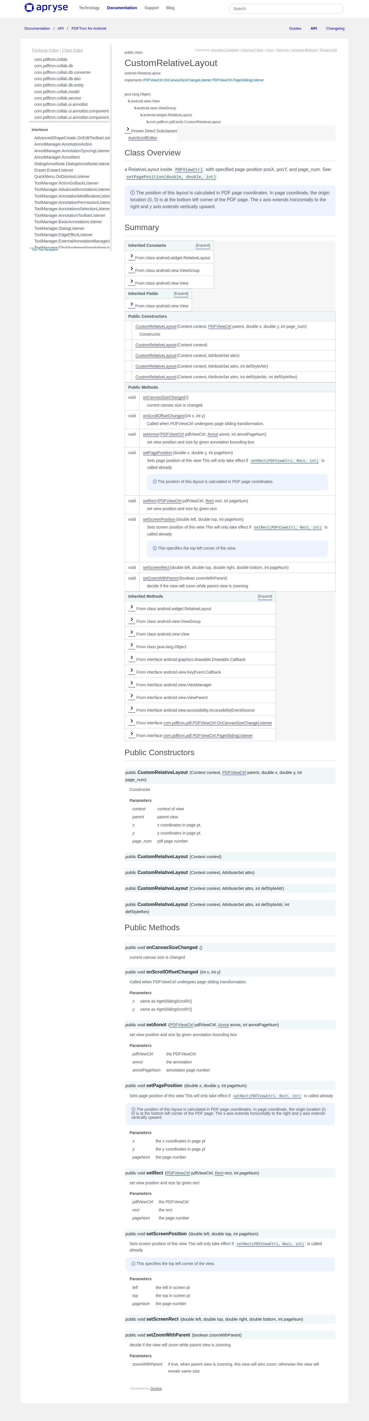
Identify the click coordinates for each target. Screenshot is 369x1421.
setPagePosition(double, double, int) (171, 177)
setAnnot (151, 434)
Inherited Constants (225, 50)
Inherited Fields (253, 50)
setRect (150, 501)
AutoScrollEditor (142, 138)
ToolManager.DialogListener (59, 228)
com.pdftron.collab (50, 59)
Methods (282, 50)
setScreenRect (156, 567)
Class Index (72, 50)
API (61, 28)
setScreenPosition (159, 519)
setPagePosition (157, 452)
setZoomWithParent (161, 578)
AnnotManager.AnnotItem (57, 157)
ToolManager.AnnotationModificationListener (74, 196)
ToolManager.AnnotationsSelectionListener (72, 208)
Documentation (122, 7)
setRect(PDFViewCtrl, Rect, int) (284, 461)
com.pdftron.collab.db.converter (62, 72)
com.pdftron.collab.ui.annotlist (61, 104)
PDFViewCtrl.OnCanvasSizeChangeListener (177, 80)
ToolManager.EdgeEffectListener (63, 234)
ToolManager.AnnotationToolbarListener (70, 215)
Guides (295, 28)
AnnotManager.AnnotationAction (63, 144)
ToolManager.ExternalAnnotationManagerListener (78, 241)
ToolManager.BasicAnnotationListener (68, 221)
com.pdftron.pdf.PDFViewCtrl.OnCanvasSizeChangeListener (217, 723)
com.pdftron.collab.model (56, 91)
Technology (89, 7)
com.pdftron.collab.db (53, 65)
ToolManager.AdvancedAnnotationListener (72, 189)
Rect (210, 501)
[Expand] (203, 245)
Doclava (156, 1388)
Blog (170, 7)
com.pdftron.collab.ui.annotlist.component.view (76, 117)
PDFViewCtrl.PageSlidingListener (238, 80)
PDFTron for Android (88, 28)
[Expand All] (328, 50)
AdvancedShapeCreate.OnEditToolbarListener (75, 138)
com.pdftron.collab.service (57, 98)
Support (151, 7)
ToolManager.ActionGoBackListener (66, 183)
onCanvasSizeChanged (164, 397)
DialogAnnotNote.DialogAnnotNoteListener (72, 163)
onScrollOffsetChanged (164, 415)
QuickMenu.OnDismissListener (62, 176)
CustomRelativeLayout (155, 326)
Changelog (335, 28)
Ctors (270, 50)
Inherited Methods (304, 50)
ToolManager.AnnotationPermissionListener (73, 202)
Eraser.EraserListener (53, 170)
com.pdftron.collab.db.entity (59, 85)
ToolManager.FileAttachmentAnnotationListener (76, 247)
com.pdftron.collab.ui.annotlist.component (71, 111)
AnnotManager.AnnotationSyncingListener (72, 151)
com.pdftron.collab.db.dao (57, 78)
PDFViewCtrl (189, 170)
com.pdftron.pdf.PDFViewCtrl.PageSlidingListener (208, 735)
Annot (213, 434)
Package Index (45, 50)
